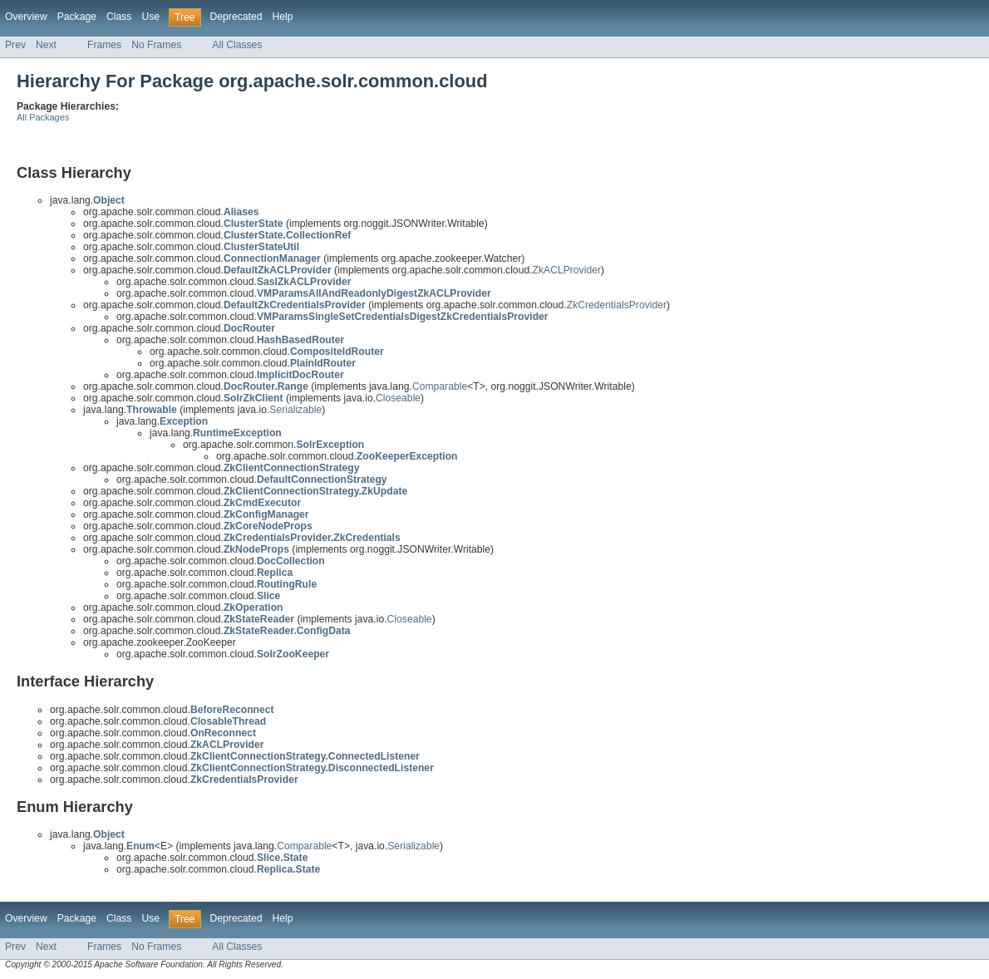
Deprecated (236, 16)
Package (76, 16)
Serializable (295, 410)
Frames (104, 45)
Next (46, 45)
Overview (26, 16)
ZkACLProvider (567, 270)
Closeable (398, 398)
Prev (15, 45)
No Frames (156, 45)
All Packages (43, 117)
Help (282, 16)
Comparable (439, 386)
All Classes (237, 45)
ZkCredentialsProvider (617, 305)
